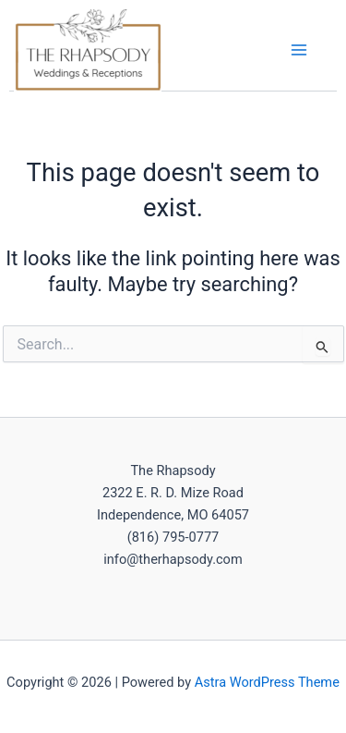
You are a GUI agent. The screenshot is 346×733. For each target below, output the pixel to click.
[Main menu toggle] (299, 50)
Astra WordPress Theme (267, 682)
